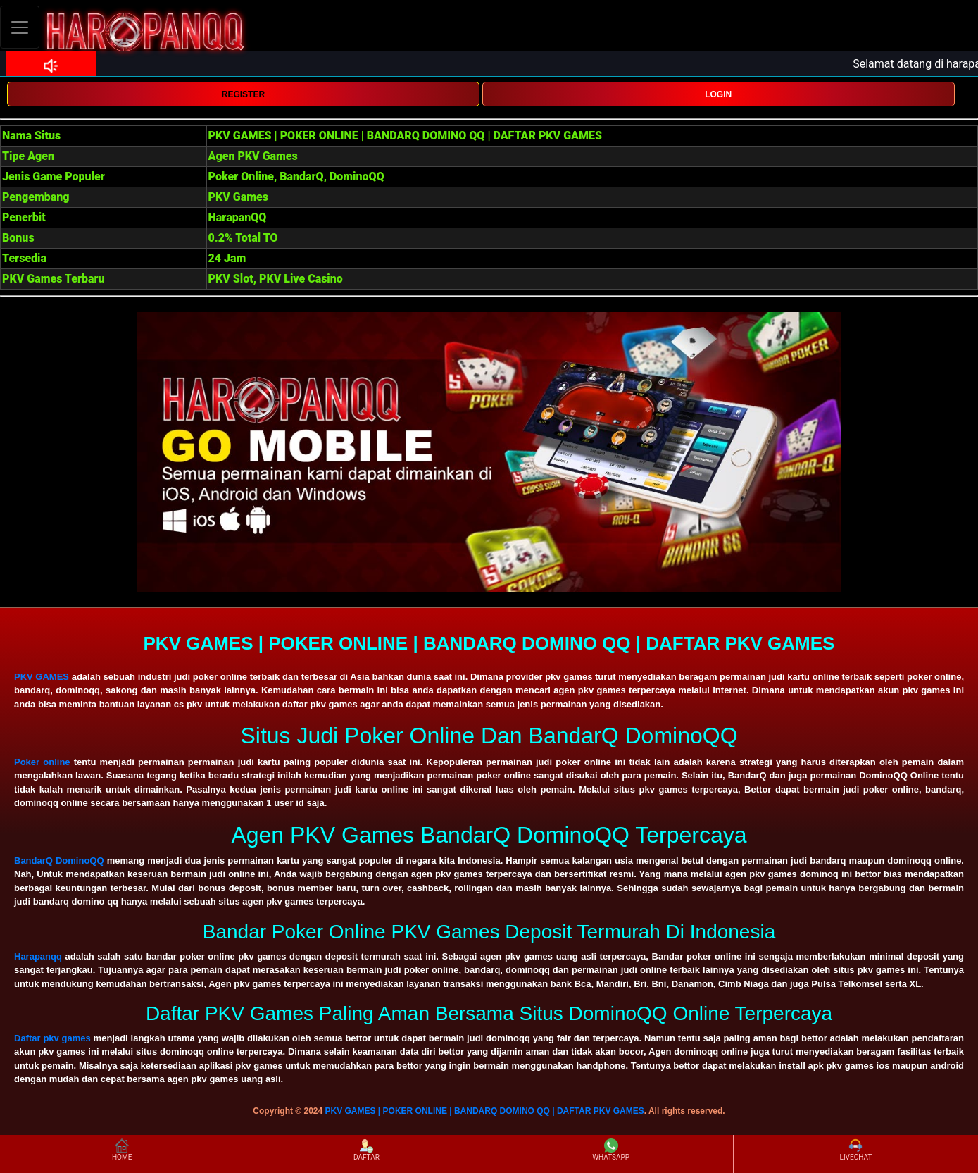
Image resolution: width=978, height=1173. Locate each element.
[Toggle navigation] (19, 27)
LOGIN (718, 94)
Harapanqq (38, 956)
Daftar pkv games (52, 1038)
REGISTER (243, 94)
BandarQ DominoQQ (59, 860)
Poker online (42, 762)
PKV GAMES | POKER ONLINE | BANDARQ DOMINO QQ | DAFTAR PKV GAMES (484, 1111)
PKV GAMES (41, 676)
